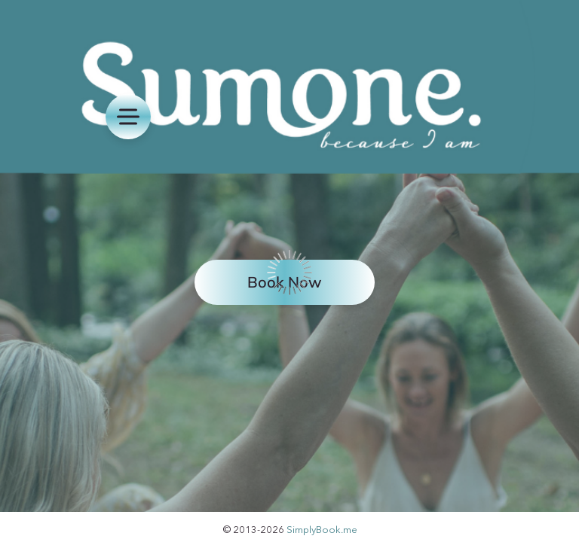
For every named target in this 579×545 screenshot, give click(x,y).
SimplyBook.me (321, 529)
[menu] (128, 116)
